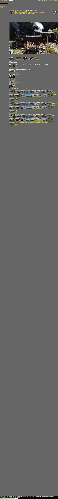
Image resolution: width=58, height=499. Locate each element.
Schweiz (15, 10)
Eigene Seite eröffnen (55, 0)
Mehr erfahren (18, 497)
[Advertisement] (33, 6)
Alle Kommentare (16, 61)
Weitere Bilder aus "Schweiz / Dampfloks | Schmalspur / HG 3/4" (18, 88)
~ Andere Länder (2, 9)
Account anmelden (50, 0)
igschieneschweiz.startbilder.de (3, 0)
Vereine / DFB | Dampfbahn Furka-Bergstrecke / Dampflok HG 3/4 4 (24, 13)
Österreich (1, 7)
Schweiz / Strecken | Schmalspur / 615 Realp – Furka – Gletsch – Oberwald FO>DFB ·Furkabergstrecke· (29, 12)
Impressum (12, 0)
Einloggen (46, 0)
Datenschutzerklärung (2, 12)
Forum (10, 0)
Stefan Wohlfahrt (17, 74)
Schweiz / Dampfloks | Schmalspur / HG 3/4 (21, 11)
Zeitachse (1, 11)
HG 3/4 (23, 10)
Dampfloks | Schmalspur (19, 10)
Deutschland (1, 5)
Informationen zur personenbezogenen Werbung (47, 496)
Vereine (1, 8)
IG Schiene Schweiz (2, 6)
